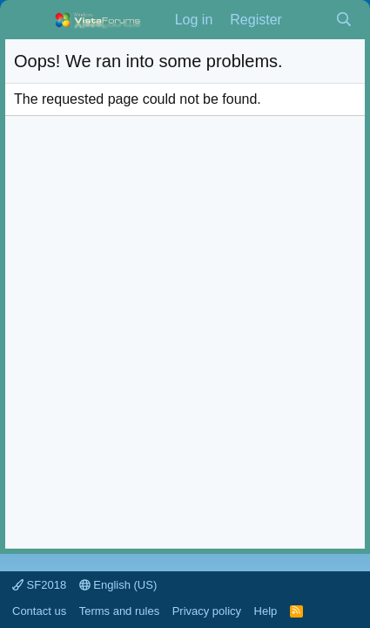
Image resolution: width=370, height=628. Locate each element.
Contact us (39, 611)
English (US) (118, 584)
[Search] (343, 20)
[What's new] (308, 20)
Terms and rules (119, 611)
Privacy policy (206, 611)
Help (266, 611)
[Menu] (29, 20)
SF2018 (39, 584)
